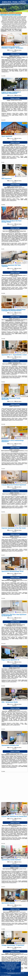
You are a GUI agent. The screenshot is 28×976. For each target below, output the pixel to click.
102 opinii (22, 767)
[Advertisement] (14, 801)
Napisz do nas (17, 973)
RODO (13, 968)
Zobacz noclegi (15, 55)
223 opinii (24, 883)
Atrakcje (17, 14)
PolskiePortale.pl (8, 975)
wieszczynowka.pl (24, 0)
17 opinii (16, 58)
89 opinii (21, 723)
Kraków (25, 33)
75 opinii (20, 927)
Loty (3, 14)
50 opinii (22, 680)
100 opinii (25, 970)
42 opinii (18, 326)
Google (3, 963)
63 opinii (12, 459)
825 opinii (14, 235)
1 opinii (19, 190)
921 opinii (20, 147)
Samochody (10, 14)
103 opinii (25, 590)
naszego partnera (5, 72)
